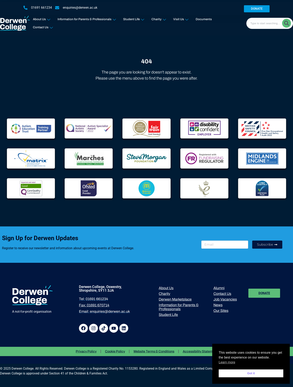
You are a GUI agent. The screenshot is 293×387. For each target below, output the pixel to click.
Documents (204, 19)
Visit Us (180, 18)
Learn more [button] (227, 362)
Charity (158, 18)
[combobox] (269, 23)
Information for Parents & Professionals (87, 18)
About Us (41, 18)
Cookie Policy (115, 351)
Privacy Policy (86, 351)
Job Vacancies (225, 299)
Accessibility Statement (200, 351)
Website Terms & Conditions (153, 351)
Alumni (219, 288)
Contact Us (43, 26)
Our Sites (220, 311)
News (218, 305)
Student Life (133, 18)
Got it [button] (251, 373)
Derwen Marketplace (175, 299)
